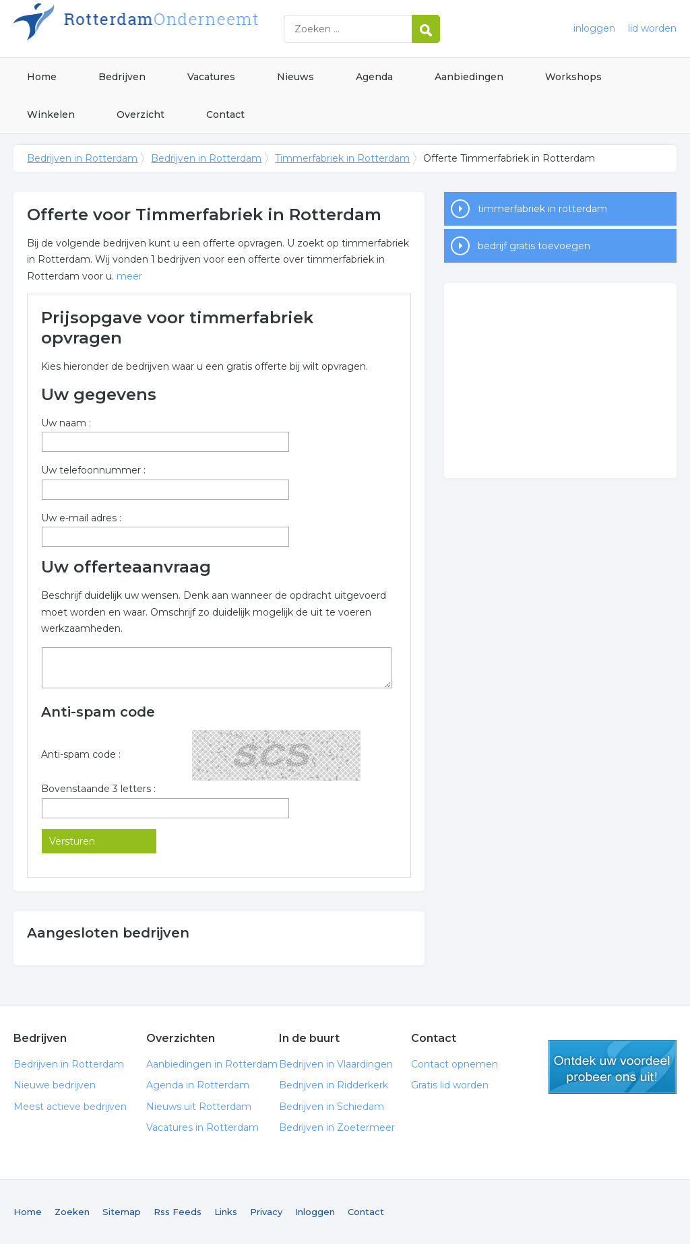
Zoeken (72, 1211)
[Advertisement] (560, 380)
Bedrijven (122, 77)
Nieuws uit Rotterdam (198, 1107)
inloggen (594, 28)
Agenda (374, 77)
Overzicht (140, 114)
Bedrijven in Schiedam (331, 1107)
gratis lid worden (612, 1067)
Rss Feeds (177, 1211)
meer (129, 276)
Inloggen (315, 1211)
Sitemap (121, 1211)
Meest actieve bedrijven (70, 1107)
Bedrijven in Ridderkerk (333, 1085)
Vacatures (211, 77)
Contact (225, 114)
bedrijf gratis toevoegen (534, 246)
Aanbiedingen (469, 77)
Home (42, 77)
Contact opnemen (454, 1064)
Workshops (573, 77)
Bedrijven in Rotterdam (181, 28)
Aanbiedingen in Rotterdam (212, 1064)
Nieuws (295, 77)
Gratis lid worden (450, 1085)
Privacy (266, 1211)
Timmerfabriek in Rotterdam (342, 158)
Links (225, 1211)
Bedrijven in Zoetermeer (337, 1127)
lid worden (652, 28)
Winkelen (51, 114)
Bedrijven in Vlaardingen (336, 1064)
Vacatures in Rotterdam (202, 1127)
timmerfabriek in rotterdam (542, 209)
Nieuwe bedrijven (54, 1085)
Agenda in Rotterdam (197, 1085)
